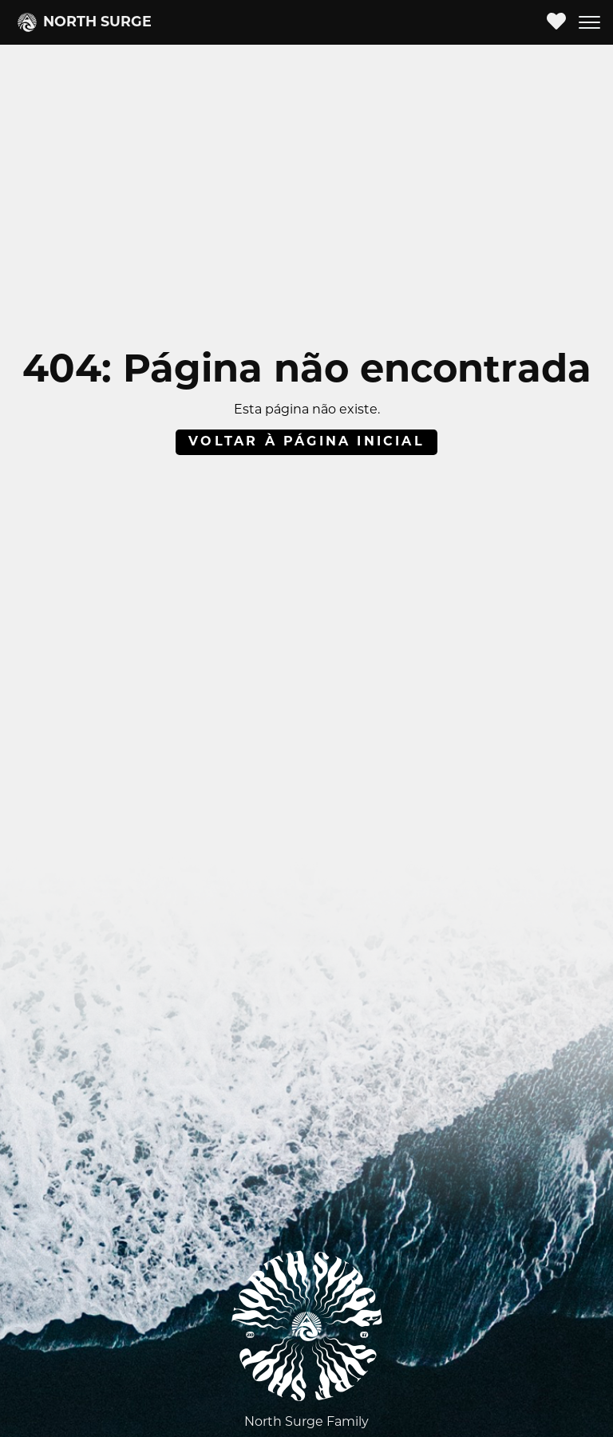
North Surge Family (306, 1422)
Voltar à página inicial (306, 442)
